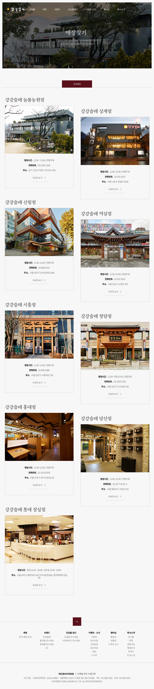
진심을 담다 (73, 9)
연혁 (131, 640)
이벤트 (94, 636)
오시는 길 (131, 655)
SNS (94, 651)
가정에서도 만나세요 (71, 640)
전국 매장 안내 (25, 636)
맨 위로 (77, 621)
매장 (45, 9)
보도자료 (94, 647)
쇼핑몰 (32, 9)
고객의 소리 (113, 644)
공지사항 (94, 640)
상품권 (113, 640)
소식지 (94, 655)
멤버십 (106, 9)
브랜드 (57, 9)
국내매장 (77, 83)
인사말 (131, 636)
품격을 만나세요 (47, 640)
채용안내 (131, 647)
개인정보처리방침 (66, 673)
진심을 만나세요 (71, 636)
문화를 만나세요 (47, 644)
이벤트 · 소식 (91, 9)
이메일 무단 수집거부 (86, 673)
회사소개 (121, 9)
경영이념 (131, 644)
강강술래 (14, 9)
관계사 (131, 651)
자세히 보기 (37, 177)
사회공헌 (94, 644)
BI (47, 647)
